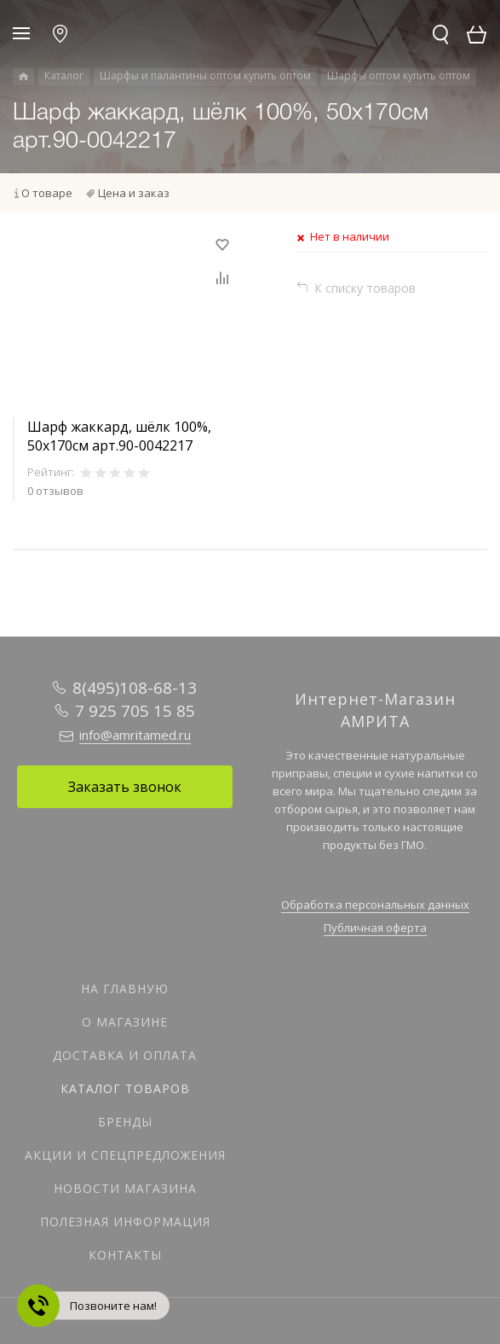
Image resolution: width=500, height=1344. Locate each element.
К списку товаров (365, 288)
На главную (125, 988)
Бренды (125, 1122)
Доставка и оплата (125, 1055)
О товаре (46, 193)
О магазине (125, 1022)
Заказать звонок (124, 786)
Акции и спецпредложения (125, 1155)
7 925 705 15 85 (135, 711)
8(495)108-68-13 (134, 688)
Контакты (125, 1255)
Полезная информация (125, 1221)
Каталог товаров (125, 1088)
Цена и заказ (134, 193)
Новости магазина (125, 1188)
